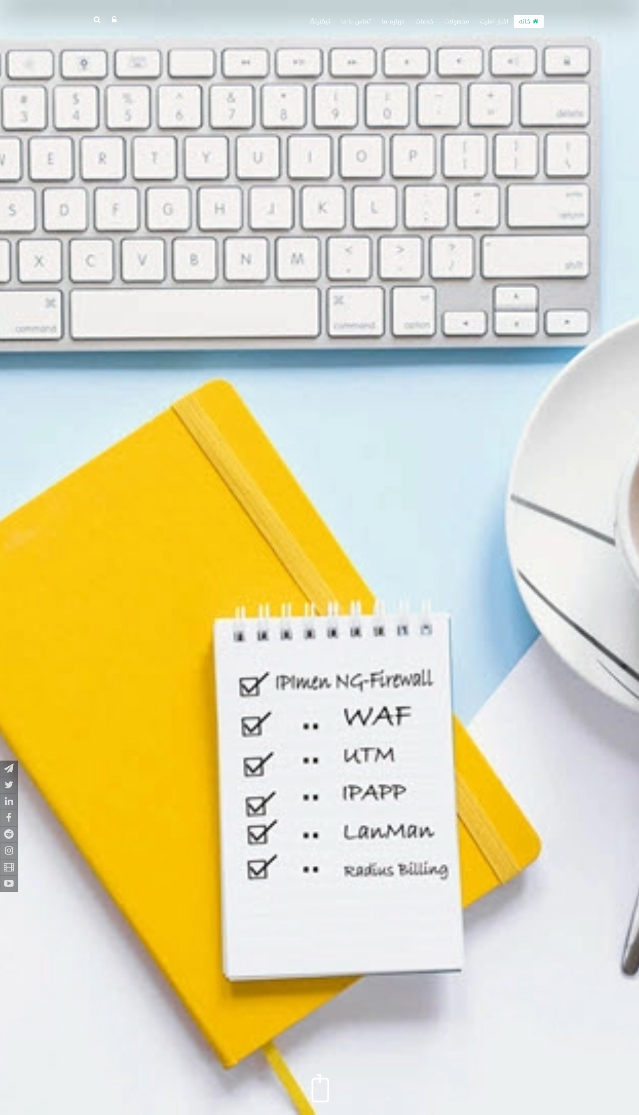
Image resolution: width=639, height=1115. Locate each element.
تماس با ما (356, 21)
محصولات (456, 21)
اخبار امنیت (494, 21)
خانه (528, 21)
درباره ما (393, 21)
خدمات (424, 21)
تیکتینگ (319, 21)
